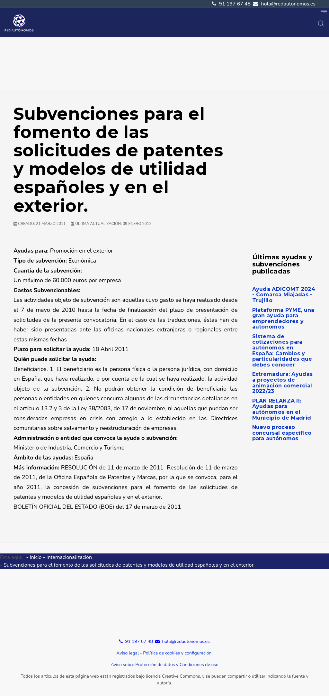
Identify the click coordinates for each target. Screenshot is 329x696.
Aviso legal (127, 653)
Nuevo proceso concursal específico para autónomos (282, 432)
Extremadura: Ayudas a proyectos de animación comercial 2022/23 (282, 382)
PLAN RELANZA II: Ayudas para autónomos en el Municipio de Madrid (281, 409)
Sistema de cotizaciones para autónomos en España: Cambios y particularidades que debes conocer (282, 350)
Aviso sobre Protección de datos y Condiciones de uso (164, 665)
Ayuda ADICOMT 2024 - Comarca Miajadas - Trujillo (283, 294)
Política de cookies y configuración (177, 653)
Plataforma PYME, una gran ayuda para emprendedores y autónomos (283, 318)
